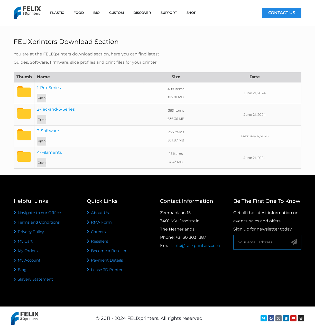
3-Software (48, 130)
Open (41, 98)
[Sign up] (294, 242)
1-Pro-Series (49, 87)
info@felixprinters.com (196, 245)
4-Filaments (49, 152)
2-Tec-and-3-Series (56, 109)
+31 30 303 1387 (190, 237)
